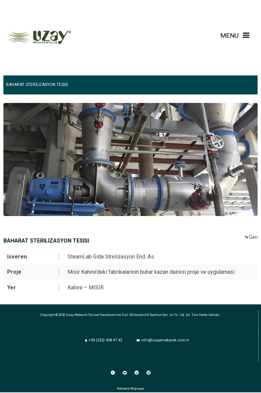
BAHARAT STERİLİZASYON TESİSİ (37, 84)
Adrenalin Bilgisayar (130, 388)
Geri (253, 237)
